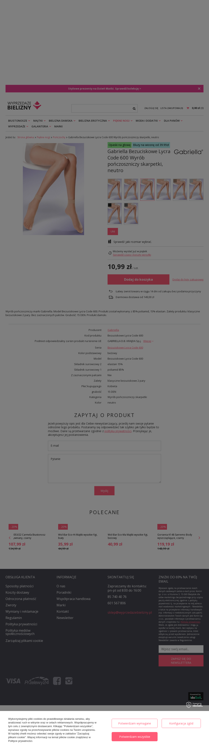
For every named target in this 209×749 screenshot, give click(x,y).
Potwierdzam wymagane (134, 723)
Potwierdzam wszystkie (134, 737)
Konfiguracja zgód (181, 723)
